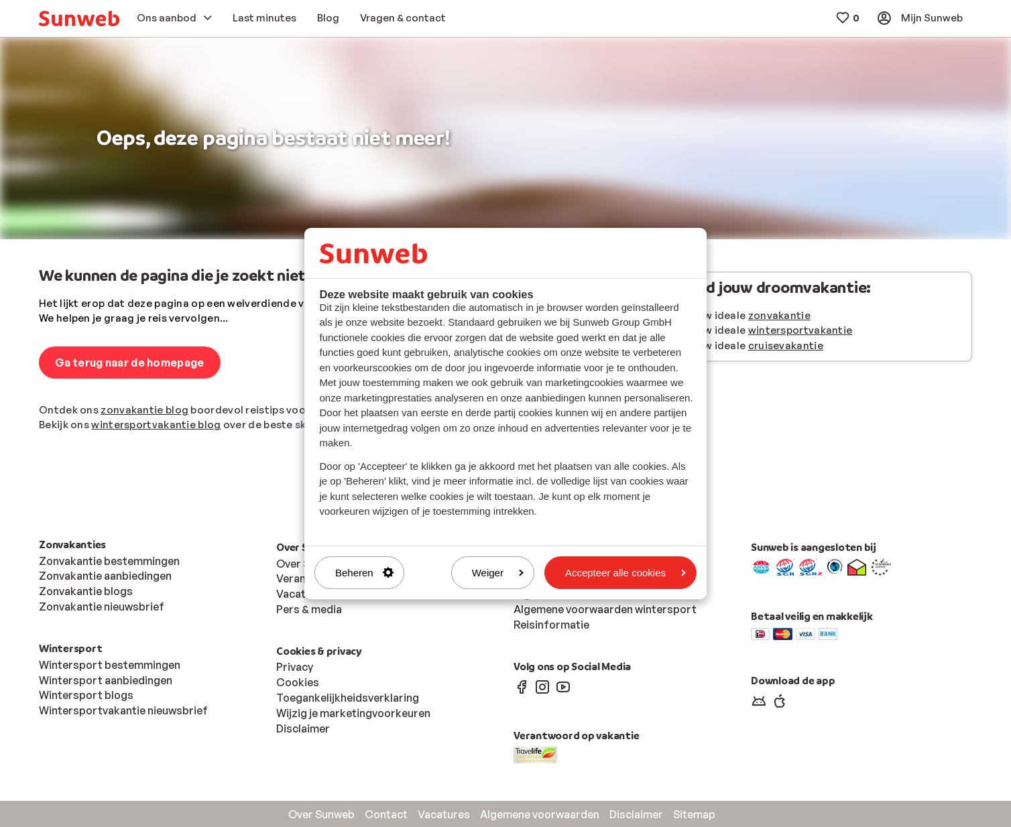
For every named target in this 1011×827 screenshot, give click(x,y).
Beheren (364, 572)
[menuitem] (79, 18)
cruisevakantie (785, 345)
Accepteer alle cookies (625, 572)
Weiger (498, 572)
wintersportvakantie (800, 330)
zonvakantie (779, 315)
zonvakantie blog (144, 409)
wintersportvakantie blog (156, 424)
